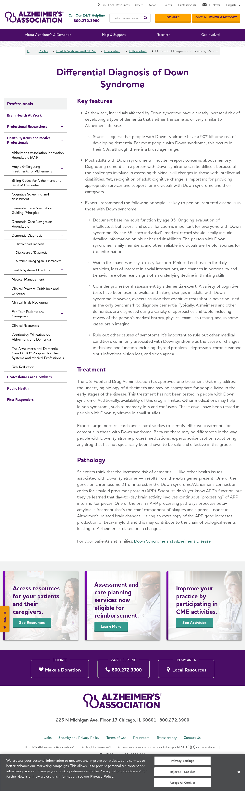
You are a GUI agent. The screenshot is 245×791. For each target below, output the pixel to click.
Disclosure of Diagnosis (31, 252)
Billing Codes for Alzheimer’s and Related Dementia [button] (36, 182)
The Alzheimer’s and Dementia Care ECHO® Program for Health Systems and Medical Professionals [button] (38, 353)
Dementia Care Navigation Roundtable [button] (32, 224)
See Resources (32, 622)
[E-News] (211, 5)
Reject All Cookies (182, 772)
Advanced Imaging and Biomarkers (38, 261)
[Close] (238, 773)
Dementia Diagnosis (114, 51)
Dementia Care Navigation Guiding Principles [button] (32, 210)
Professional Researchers (27, 126)
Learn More (111, 626)
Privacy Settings (182, 762)
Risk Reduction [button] (23, 367)
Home (30, 51)
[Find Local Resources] (113, 5)
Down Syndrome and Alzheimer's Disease (172, 541)
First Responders (20, 399)
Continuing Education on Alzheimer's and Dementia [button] (31, 337)
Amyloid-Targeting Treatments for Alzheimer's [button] (32, 168)
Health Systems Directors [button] (31, 270)
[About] (138, 5)
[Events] (167, 5)
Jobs (48, 737)
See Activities (194, 622)
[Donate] (173, 17)
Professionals (45, 51)
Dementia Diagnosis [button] (27, 235)
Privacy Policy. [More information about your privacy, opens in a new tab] (102, 777)
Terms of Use (116, 737)
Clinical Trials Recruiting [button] (30, 302)
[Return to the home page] (34, 17)
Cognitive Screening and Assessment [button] (30, 196)
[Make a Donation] (59, 668)
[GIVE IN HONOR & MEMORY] (216, 17)
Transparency (167, 737)
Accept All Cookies (183, 783)
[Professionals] (187, 5)
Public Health (18, 388)
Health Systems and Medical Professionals (77, 51)
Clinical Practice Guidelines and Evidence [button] (35, 291)
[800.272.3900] (123, 668)
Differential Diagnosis (139, 51)
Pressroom (141, 737)
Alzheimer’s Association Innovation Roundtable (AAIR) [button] (38, 155)
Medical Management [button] (28, 279)
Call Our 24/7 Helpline (86, 15)
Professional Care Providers (29, 377)
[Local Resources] (186, 668)
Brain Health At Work (24, 115)
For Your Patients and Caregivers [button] (28, 313)
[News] (153, 5)
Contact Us (192, 737)
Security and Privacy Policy (78, 737)
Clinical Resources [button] (25, 325)
